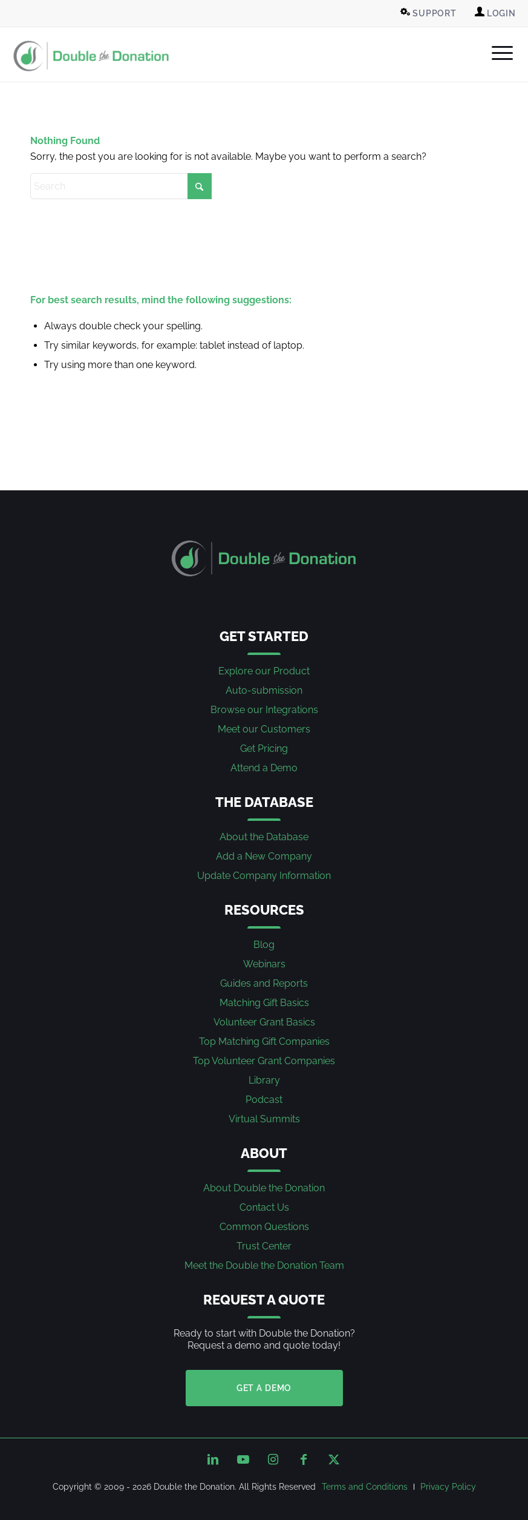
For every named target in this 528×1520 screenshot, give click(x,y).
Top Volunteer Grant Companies (264, 1061)
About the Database (264, 837)
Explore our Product (264, 671)
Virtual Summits (264, 1119)
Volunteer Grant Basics (264, 1022)
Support (428, 12)
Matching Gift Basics (264, 1002)
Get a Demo (264, 1388)
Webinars (264, 964)
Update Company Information (264, 875)
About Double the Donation (264, 1188)
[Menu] (496, 53)
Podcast (264, 1099)
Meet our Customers (264, 729)
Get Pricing (264, 748)
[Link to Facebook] (304, 1459)
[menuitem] (430, 13)
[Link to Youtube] (243, 1459)
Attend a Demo (264, 768)
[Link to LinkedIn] (213, 1459)
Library (264, 1080)
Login (495, 12)
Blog (264, 944)
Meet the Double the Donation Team (264, 1265)
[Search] (121, 186)
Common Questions (264, 1226)
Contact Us (264, 1207)
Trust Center (264, 1246)
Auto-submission (264, 690)
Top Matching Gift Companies (264, 1041)
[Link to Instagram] (273, 1459)
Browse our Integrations (264, 710)
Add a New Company (264, 856)
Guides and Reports (264, 983)
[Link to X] (334, 1459)
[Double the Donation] (91, 56)
